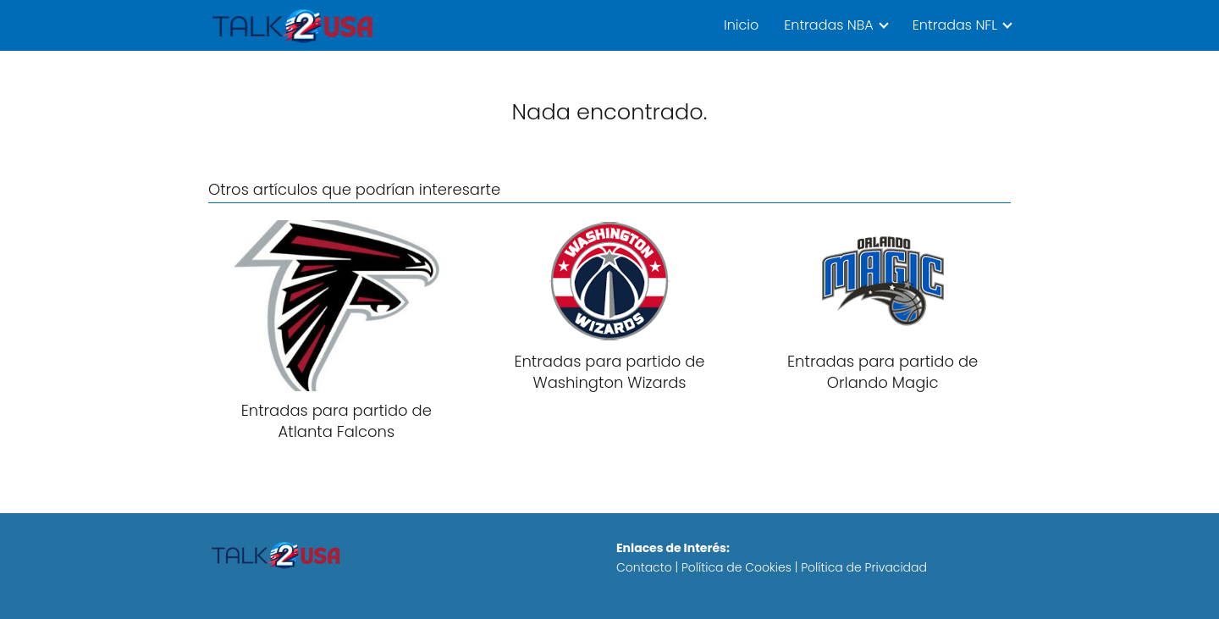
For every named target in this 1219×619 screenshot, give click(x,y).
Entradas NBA (829, 25)
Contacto (644, 567)
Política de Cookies (736, 567)
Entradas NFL (955, 25)
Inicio (741, 25)
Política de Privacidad (864, 567)
